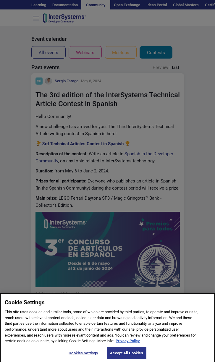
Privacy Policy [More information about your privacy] (128, 343)
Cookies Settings (83, 355)
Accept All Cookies (126, 355)
